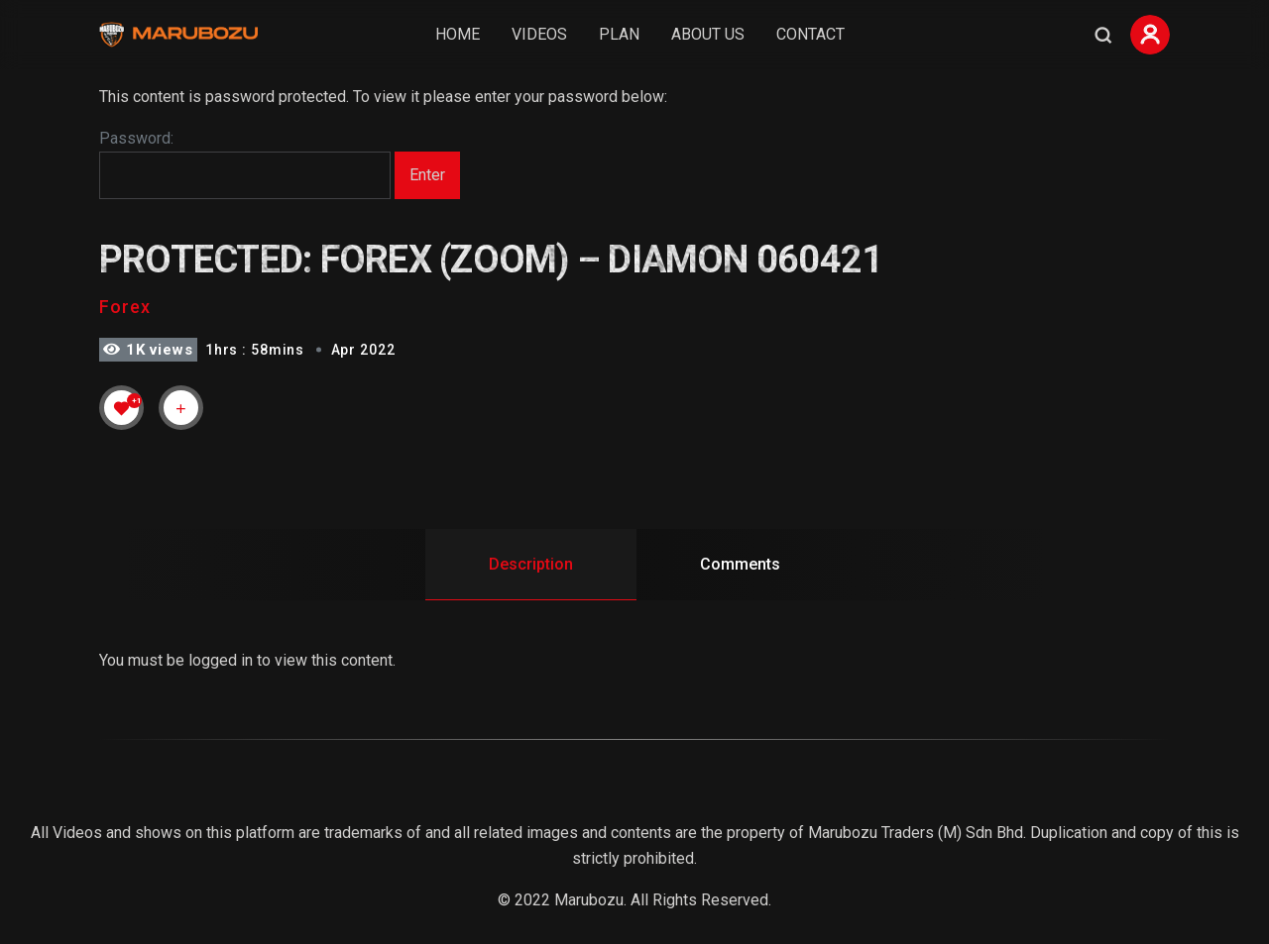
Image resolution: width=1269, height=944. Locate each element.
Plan (619, 34)
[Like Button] (122, 408)
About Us (708, 34)
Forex (125, 306)
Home (457, 34)
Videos (539, 34)
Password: (245, 164)
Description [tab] (531, 564)
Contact (810, 34)
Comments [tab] (740, 564)
